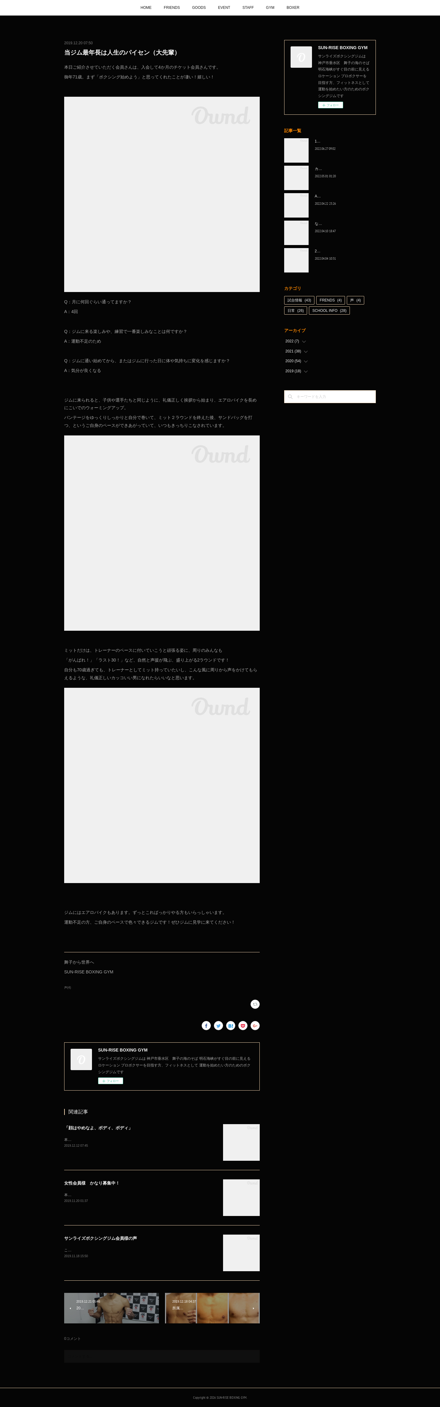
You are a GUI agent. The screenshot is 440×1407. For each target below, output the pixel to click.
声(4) (67, 987)
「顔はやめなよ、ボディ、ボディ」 (98, 1127)
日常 (296, 310)
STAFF (248, 7)
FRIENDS (172, 7)
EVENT (224, 7)
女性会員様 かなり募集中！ (92, 1183)
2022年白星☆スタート (333, 251)
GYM (270, 7)
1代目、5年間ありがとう (335, 141)
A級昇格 (321, 196)
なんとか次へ (326, 224)
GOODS (199, 7)
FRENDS (331, 300)
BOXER (293, 7)
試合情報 (299, 300)
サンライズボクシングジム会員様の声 (100, 1238)
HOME (146, 7)
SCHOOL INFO (329, 310)
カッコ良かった (327, 169)
